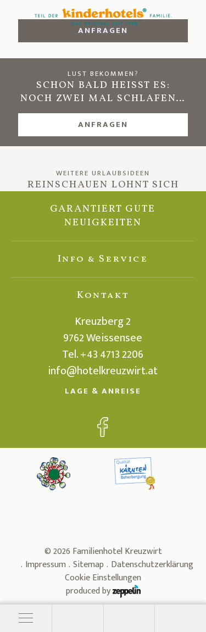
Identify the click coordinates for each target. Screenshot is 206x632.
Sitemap (88, 564)
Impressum (45, 564)
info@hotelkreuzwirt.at (103, 371)
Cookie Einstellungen (103, 578)
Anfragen (103, 124)
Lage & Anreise (103, 391)
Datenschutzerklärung (152, 564)
